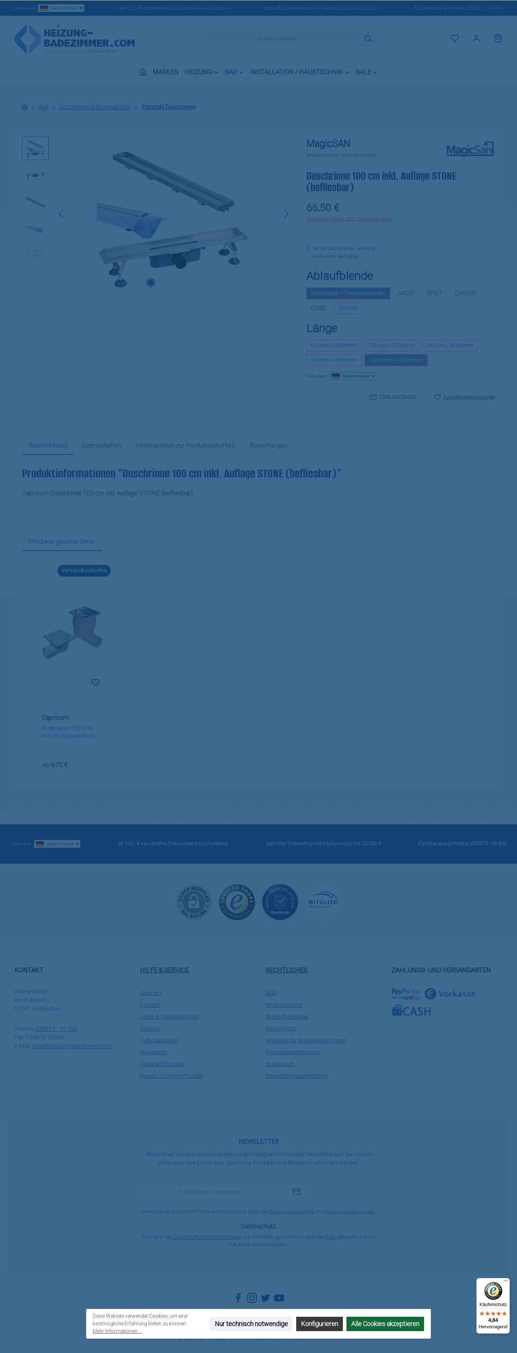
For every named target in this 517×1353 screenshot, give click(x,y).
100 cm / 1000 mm (398, 361)
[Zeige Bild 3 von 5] (174, 283)
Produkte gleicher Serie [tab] (61, 541)
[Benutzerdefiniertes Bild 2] (280, 902)
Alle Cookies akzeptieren (385, 1324)
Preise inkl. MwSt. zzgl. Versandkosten (349, 219)
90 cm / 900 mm (336, 361)
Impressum (280, 1064)
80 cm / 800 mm (452, 346)
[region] (157, 214)
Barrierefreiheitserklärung (297, 1075)
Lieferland (49, 8)
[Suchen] (368, 39)
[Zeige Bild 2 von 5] (162, 283)
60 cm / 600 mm (336, 346)
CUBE (319, 308)
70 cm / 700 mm (394, 346)
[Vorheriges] (61, 214)
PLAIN (350, 309)
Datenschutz (281, 1028)
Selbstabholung (159, 1040)
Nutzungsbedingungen (349, 1211)
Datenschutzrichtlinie (291, 1211)
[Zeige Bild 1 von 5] (151, 283)
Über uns (151, 993)
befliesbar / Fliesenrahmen (350, 294)
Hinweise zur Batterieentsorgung (306, 1040)
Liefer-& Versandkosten (169, 1016)
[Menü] (505, 1282)
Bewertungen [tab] (268, 445)
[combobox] (278, 39)
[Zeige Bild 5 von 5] (197, 283)
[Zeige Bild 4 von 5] (185, 283)
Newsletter (153, 1052)
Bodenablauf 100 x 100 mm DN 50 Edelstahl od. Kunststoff (69, 732)
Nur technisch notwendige (251, 1324)
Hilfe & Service (164, 970)
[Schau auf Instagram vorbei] (252, 1298)
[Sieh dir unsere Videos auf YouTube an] (279, 1298)
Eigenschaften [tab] (101, 445)
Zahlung (150, 1028)
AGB (271, 993)
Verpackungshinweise (293, 1052)
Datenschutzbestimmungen (208, 1237)
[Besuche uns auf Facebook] (238, 1298)
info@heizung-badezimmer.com (72, 1046)
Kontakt (150, 1004)
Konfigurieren (319, 1324)
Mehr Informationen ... (117, 1331)
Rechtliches (286, 970)
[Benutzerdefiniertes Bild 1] (237, 902)
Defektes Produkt (162, 1064)
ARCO (406, 293)
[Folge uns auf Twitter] (265, 1298)
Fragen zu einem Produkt (171, 1075)
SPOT (434, 293)
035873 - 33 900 (484, 8)
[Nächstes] (286, 214)
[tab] (48, 445)
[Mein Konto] (476, 38)
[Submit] (296, 1192)
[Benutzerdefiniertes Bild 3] (323, 902)
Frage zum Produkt (393, 396)
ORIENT (466, 293)
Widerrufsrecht (284, 1004)
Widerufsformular (287, 1016)
